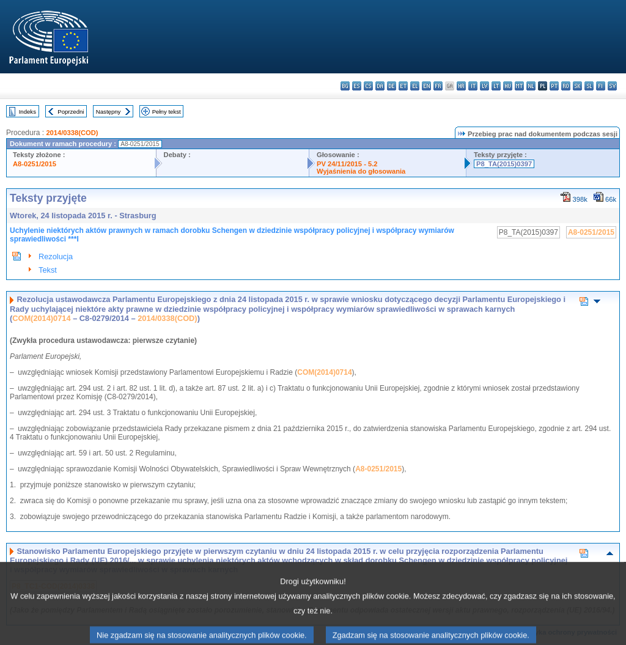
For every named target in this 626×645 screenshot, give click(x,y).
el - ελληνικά (414, 85)
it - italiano (472, 85)
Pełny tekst (166, 111)
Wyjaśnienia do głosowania (361, 171)
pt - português (554, 85)
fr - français (438, 85)
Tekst (48, 270)
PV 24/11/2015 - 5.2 (347, 164)
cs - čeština (368, 85)
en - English (426, 85)
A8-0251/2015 (34, 164)
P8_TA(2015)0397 (504, 164)
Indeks (27, 111)
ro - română (565, 85)
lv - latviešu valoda (484, 85)
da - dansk (380, 85)
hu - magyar (507, 85)
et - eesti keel (403, 85)
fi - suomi (600, 85)
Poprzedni (70, 111)
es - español (356, 85)
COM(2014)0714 (41, 318)
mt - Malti (519, 85)
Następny (108, 111)
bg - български (345, 85)
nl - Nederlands (531, 85)
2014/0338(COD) (72, 132)
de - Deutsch (391, 85)
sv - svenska (612, 85)
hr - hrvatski (461, 85)
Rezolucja (56, 256)
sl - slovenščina (589, 85)
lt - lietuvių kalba (496, 85)
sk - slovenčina (577, 85)
